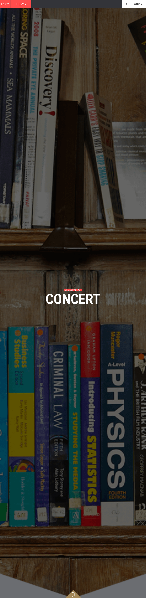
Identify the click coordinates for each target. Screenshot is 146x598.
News (21, 4)
